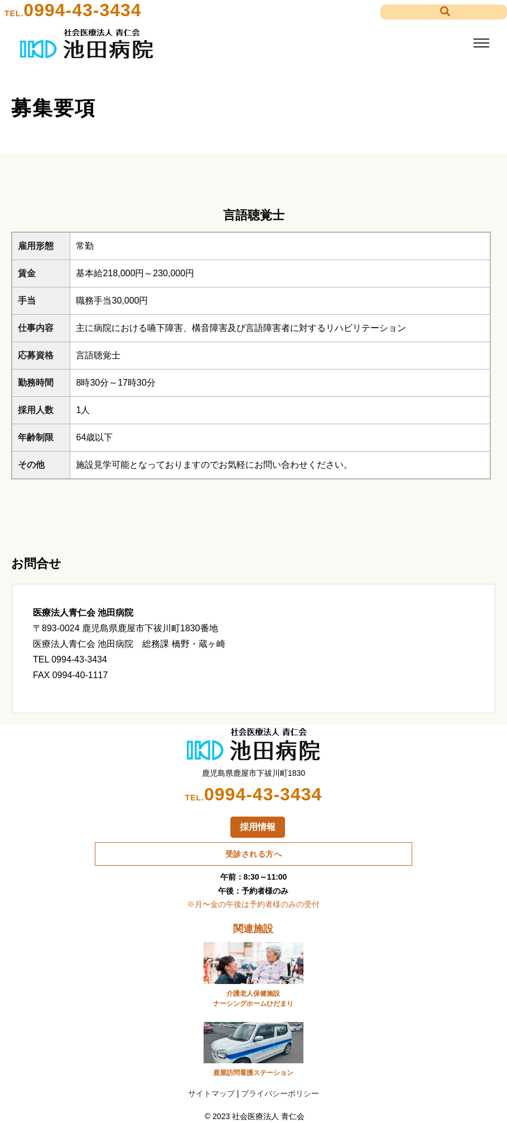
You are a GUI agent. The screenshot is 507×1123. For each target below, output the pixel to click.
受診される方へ (253, 853)
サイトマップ (211, 1093)
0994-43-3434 (82, 10)
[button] (443, 12)
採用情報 (258, 827)
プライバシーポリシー (280, 1093)
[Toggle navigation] (481, 43)
